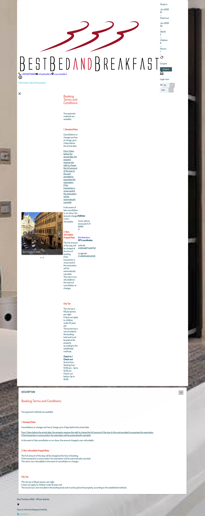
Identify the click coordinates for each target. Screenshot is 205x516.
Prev (25, 233)
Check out (164, 18)
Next (74, 233)
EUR (163, 90)
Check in (163, 4)
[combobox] (168, 85)
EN (165, 85)
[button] (166, 69)
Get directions (100, 237)
